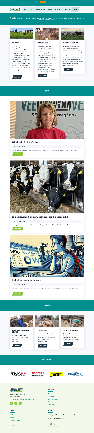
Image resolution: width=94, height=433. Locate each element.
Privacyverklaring (54, 399)
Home (11, 2)
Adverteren (26, 2)
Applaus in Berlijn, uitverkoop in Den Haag (25, 142)
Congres (75, 9)
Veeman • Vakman (40, 9)
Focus (31, 9)
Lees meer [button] (17, 77)
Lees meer (18, 154)
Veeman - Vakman (16, 420)
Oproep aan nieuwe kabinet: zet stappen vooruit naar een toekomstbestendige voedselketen (40, 217)
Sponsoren (58, 9)
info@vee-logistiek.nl (28, 399)
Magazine (13, 423)
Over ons (50, 9)
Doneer (42, 2)
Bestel (18, 2)
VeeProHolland (16, 67)
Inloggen (51, 396)
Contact (35, 2)
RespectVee (46, 71)
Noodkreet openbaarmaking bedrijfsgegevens (26, 280)
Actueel (25, 9)
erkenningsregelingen (77, 57)
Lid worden (67, 9)
